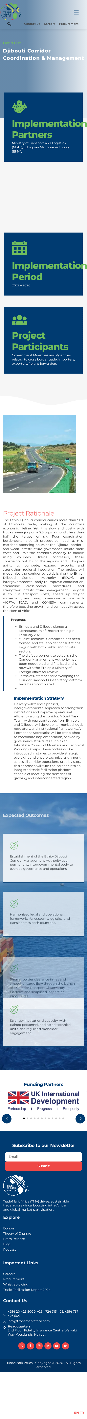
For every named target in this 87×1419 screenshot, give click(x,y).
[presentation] (6, 1118)
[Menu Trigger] (74, 10)
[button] (24, 1118)
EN (76, 1413)
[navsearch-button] (9, 24)
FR (82, 1413)
